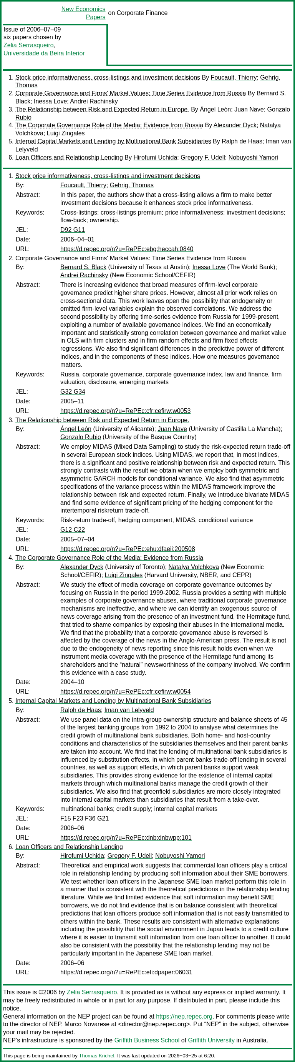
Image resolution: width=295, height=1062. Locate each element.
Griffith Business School (147, 1040)
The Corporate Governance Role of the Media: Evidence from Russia (109, 125)
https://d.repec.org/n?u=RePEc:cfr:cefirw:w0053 (125, 411)
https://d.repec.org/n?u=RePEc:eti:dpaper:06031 (126, 972)
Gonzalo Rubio (80, 437)
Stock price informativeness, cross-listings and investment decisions (107, 77)
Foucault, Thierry (234, 77)
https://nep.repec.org (184, 1016)
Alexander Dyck (235, 125)
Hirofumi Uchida (155, 157)
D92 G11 (72, 229)
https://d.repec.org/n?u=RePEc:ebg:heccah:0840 (126, 249)
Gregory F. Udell (203, 157)
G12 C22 (72, 529)
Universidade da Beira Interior (44, 53)
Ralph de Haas (242, 141)
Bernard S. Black (83, 267)
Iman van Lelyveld (129, 710)
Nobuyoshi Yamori (253, 157)
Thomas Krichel (96, 1056)
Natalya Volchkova (194, 567)
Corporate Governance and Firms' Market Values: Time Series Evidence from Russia (130, 93)
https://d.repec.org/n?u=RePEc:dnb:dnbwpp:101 (126, 837)
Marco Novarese (87, 1024)
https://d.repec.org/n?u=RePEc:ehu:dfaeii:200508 (127, 549)
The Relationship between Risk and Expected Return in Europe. (102, 109)
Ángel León (215, 109)
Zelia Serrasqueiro (28, 45)
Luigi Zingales (66, 133)
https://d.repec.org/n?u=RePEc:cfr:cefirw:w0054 (125, 691)
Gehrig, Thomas (132, 185)
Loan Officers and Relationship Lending (69, 157)
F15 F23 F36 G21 (84, 818)
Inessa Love (50, 101)
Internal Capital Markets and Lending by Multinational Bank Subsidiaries (113, 141)
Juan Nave (249, 109)
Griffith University (211, 1040)
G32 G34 (72, 391)
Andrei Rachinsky (94, 101)
